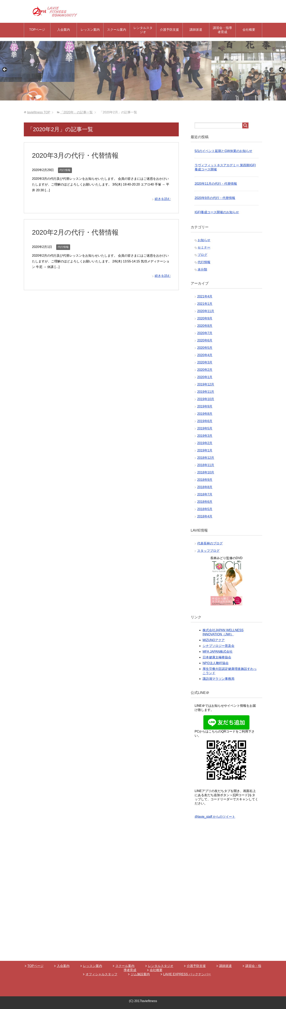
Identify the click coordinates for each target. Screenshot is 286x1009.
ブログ (202, 254)
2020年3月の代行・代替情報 (75, 155)
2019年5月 (205, 428)
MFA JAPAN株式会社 (218, 651)
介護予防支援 (169, 29)
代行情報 (65, 170)
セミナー (204, 247)
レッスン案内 (90, 29)
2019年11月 (205, 391)
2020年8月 (205, 325)
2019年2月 (205, 443)
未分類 (202, 269)
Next (281, 70)
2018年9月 (205, 479)
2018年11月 (205, 465)
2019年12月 (205, 384)
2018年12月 (205, 457)
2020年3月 (205, 362)
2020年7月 (205, 333)
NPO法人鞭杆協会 (216, 663)
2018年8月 (205, 487)
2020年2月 (205, 369)
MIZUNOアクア (214, 640)
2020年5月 (205, 347)
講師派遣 (195, 29)
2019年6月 (205, 421)
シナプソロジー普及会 (218, 645)
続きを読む (163, 199)
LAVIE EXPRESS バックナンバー (187, 974)
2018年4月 (205, 516)
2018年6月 (205, 501)
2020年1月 (205, 377)
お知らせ (204, 240)
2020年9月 (205, 318)
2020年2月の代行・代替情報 (75, 232)
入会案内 (63, 29)
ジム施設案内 (140, 974)
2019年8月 (205, 413)
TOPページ (37, 29)
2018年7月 (205, 494)
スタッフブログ (208, 550)
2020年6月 (205, 340)
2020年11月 (205, 311)
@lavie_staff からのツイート (215, 816)
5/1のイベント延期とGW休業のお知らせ (223, 151)
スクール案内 (116, 29)
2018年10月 (205, 472)
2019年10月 (205, 399)
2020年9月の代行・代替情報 (215, 198)
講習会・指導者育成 (222, 30)
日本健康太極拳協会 (217, 657)
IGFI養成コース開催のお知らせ (217, 212)
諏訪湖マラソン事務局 (218, 678)
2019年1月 (205, 450)
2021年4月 (205, 296)
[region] (143, 70)
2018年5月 (205, 509)
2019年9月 (205, 406)
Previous (5, 70)
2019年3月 (205, 435)
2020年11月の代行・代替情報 (216, 183)
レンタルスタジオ (143, 30)
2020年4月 (205, 355)
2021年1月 (205, 303)
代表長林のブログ (210, 543)
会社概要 (249, 29)
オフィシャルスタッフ (101, 974)
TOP (38, 112)
